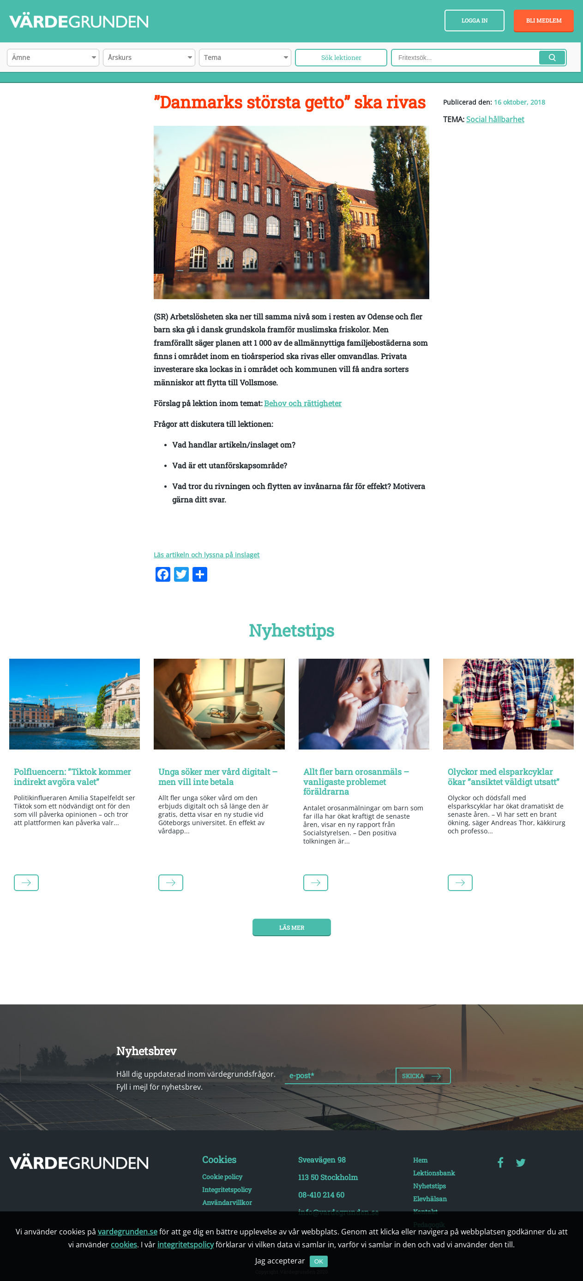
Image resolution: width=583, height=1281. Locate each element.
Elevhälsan (430, 1198)
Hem (420, 1160)
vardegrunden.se (127, 1232)
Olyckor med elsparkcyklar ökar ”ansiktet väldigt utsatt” (503, 776)
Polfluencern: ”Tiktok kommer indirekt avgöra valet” (72, 776)
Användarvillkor (227, 1202)
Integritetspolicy (227, 1189)
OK (318, 1261)
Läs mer (291, 927)
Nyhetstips (429, 1185)
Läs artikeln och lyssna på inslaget (206, 554)
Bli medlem (544, 20)
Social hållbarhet (495, 119)
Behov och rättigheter (303, 403)
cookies (124, 1245)
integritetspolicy (185, 1245)
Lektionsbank (434, 1173)
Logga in (474, 20)
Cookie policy (222, 1176)
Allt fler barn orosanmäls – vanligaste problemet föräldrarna (356, 781)
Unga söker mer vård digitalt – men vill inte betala (217, 776)
